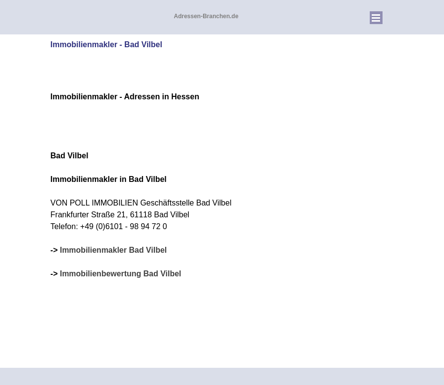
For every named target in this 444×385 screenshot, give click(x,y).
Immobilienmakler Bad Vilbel (113, 250)
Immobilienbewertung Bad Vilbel (120, 273)
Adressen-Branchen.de (206, 16)
